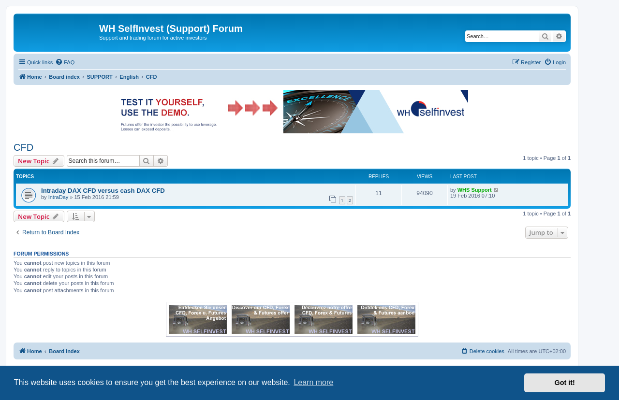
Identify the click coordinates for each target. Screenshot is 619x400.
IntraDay (58, 197)
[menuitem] (64, 62)
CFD (23, 147)
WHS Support (474, 190)
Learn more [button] (313, 382)
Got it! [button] (565, 382)
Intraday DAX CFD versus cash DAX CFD (103, 190)
